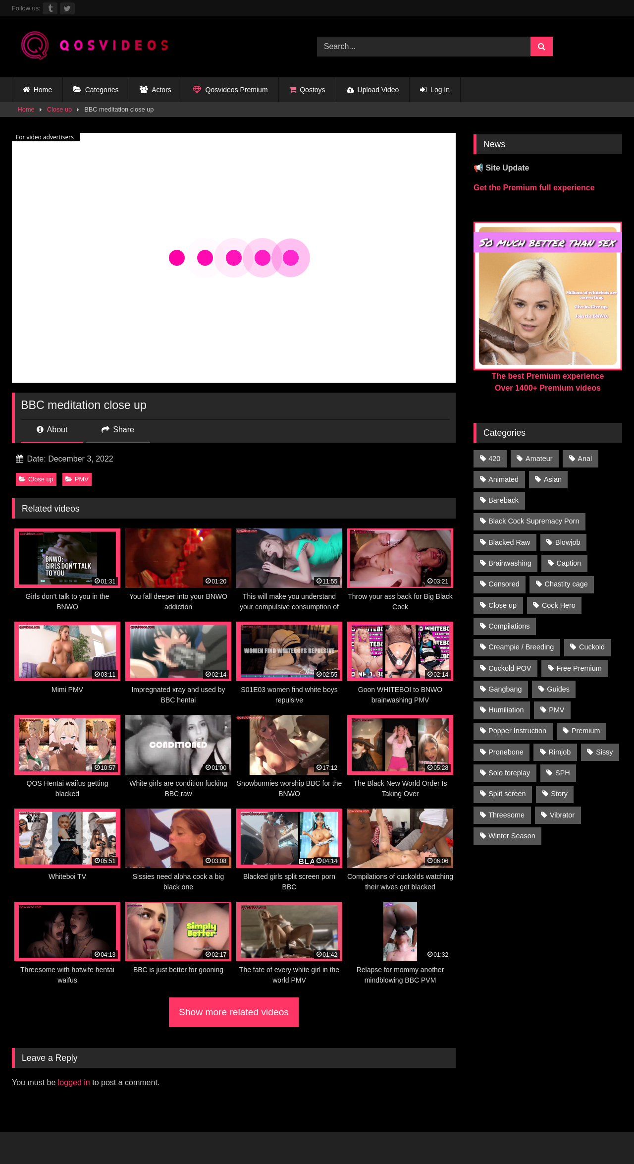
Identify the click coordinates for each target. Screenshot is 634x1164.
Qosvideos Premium (230, 90)
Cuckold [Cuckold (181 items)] (592, 647)
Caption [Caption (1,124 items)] (569, 563)
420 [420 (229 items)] (494, 459)
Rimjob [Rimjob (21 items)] (560, 752)
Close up (59, 109)
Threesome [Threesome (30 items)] (506, 815)
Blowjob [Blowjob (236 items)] (567, 542)
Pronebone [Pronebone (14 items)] (505, 752)
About (52, 429)
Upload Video (373, 90)
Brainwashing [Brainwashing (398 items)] (509, 563)
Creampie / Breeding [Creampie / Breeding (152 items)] (521, 647)
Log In (435, 90)
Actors (155, 90)
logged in (74, 1082)
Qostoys (307, 90)
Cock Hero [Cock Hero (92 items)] (559, 605)
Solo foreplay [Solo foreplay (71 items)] (509, 773)
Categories (95, 90)
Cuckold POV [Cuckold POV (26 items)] (509, 668)
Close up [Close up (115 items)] (502, 605)
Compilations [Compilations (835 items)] (508, 626)
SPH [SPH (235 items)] (562, 773)
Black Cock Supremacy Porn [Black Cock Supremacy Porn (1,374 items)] (533, 521)
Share (118, 429)
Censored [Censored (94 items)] (503, 584)
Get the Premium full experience (534, 187)
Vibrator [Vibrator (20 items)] (562, 815)
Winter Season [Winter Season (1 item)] (511, 836)
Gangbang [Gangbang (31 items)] (505, 689)
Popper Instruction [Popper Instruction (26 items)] (517, 731)
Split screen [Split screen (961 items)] (507, 794)
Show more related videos (234, 1012)
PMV (77, 479)
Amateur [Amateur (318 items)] (539, 459)
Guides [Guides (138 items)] (558, 689)
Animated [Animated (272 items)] (503, 479)
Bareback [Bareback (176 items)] (503, 500)
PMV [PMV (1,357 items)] (556, 710)
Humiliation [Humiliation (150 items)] (506, 710)
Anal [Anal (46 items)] (585, 459)
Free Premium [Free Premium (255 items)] (578, 668)
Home (37, 90)
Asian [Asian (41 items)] (553, 479)
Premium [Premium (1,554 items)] (586, 731)
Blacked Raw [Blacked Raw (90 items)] (509, 542)
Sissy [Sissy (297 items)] (604, 752)
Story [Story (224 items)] (559, 794)
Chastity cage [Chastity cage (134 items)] (566, 584)
